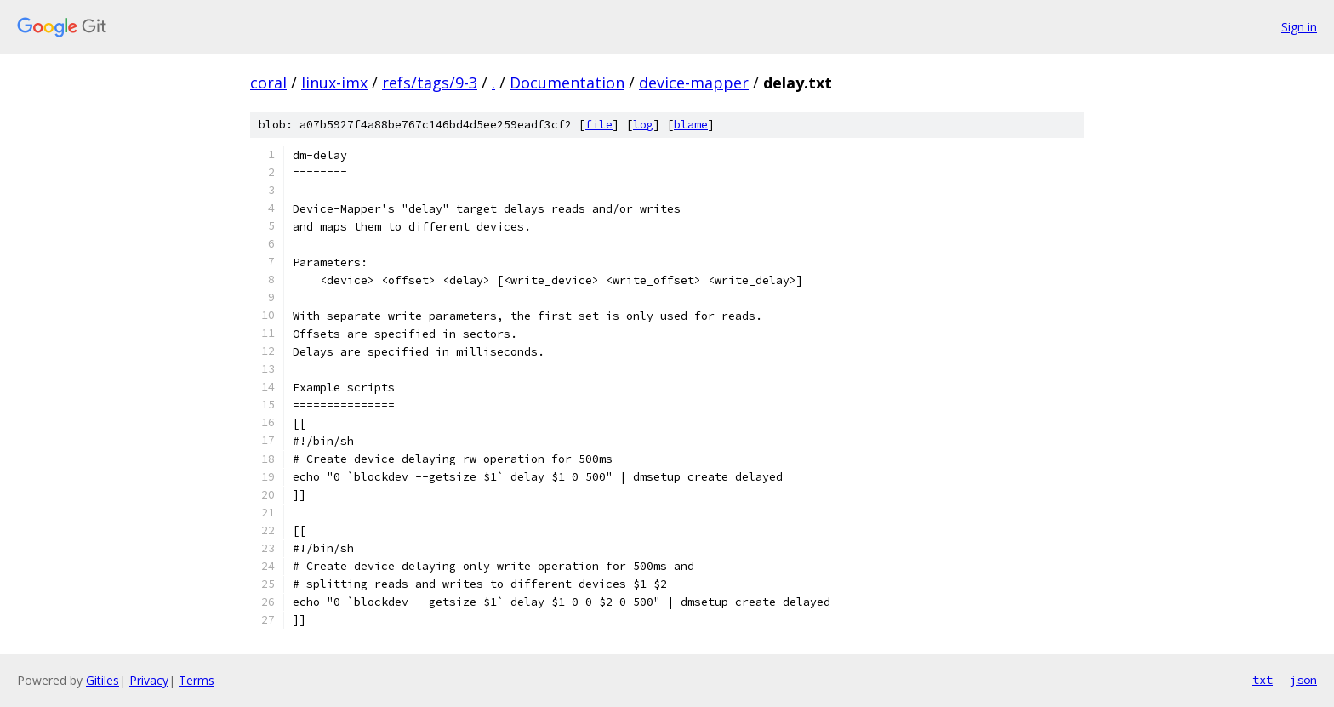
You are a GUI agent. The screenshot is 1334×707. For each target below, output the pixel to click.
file (599, 124)
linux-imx (334, 82)
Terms (196, 680)
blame (691, 124)
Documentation (567, 82)
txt (1262, 679)
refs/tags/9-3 (429, 82)
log (643, 124)
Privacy (148, 680)
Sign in (1299, 27)
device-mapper (694, 82)
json (1303, 679)
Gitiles (102, 680)
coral (268, 82)
